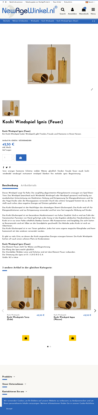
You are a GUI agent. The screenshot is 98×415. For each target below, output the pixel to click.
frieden (61, 171)
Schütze (29, 171)
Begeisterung (74, 174)
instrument (27, 174)
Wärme (44, 171)
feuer (75, 171)
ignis (65, 174)
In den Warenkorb (20, 157)
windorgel (17, 174)
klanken (46, 174)
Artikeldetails (28, 185)
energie (11, 171)
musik (81, 171)
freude (68, 171)
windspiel (37, 174)
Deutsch (90, 2)
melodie (58, 174)
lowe (5, 171)
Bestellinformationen (16, 2)
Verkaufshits (68, 2)
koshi (87, 171)
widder (37, 171)
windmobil (7, 174)
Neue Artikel (57, 2)
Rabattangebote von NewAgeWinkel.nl (38, 2)
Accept (9, 409)
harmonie (20, 171)
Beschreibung (10, 185)
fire (52, 174)
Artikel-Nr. (6, 141)
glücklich (52, 171)
